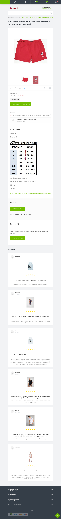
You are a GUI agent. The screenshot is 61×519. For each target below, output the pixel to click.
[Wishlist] (44, 88)
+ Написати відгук (17, 209)
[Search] (51, 13)
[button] (25, 2)
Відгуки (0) (13, 133)
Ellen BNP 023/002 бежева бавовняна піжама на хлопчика (30, 471)
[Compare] (50, 88)
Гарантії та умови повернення (26, 119)
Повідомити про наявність (21, 104)
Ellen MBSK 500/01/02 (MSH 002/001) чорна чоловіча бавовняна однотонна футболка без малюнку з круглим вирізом (30, 397)
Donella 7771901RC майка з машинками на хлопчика (30, 355)
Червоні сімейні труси (19, 193)
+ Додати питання (17, 238)
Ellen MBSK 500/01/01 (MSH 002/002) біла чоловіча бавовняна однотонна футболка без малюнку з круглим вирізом (30, 435)
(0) (24, 88)
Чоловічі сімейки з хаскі (34, 193)
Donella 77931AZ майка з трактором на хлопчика (30, 280)
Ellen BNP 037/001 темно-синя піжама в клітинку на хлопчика (30, 316)
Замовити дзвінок (46, 8)
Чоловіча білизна (15, 17)
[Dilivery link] (50, 115)
